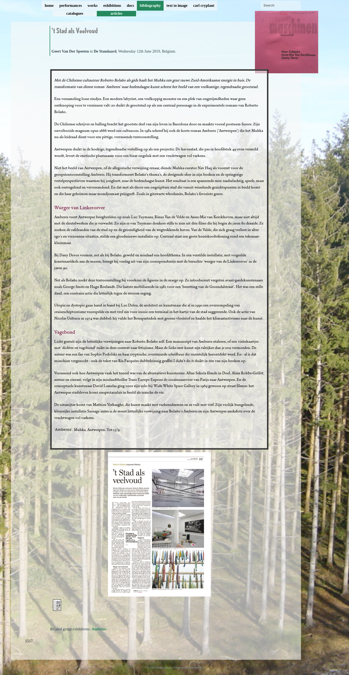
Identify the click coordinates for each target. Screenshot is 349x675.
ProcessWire (196, 667)
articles (116, 13)
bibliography (150, 6)
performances (70, 6)
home (49, 6)
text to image (177, 6)
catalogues (74, 13)
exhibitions (112, 6)
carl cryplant (203, 6)
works (93, 6)
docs (130, 6)
